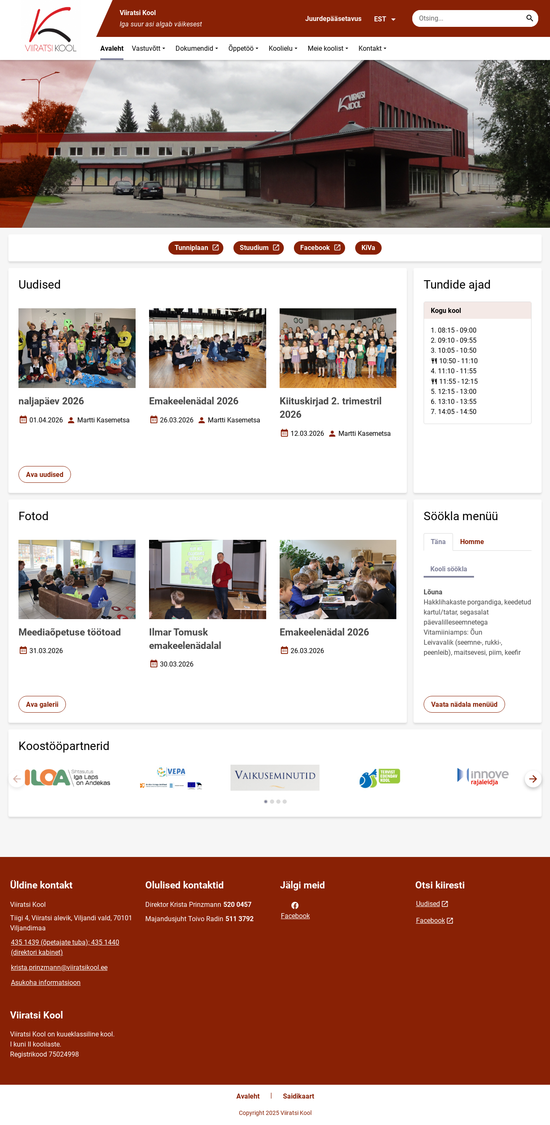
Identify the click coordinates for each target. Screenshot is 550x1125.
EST (385, 19)
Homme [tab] (472, 542)
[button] (533, 779)
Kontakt (373, 48)
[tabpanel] (478, 363)
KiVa (368, 248)
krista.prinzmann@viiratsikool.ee (59, 967)
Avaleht (111, 48)
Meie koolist (329, 48)
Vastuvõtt (149, 48)
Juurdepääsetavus (333, 19)
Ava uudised (44, 475)
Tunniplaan (198, 249)
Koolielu (284, 48)
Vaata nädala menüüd (464, 704)
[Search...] (530, 18)
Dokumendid (197, 48)
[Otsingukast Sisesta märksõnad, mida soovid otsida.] (475, 18)
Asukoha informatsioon (46, 983)
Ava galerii (42, 704)
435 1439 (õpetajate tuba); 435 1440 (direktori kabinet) (65, 947)
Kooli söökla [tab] (448, 569)
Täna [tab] (438, 542)
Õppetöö (244, 48)
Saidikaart (298, 1096)
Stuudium (261, 249)
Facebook (322, 249)
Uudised (428, 904)
